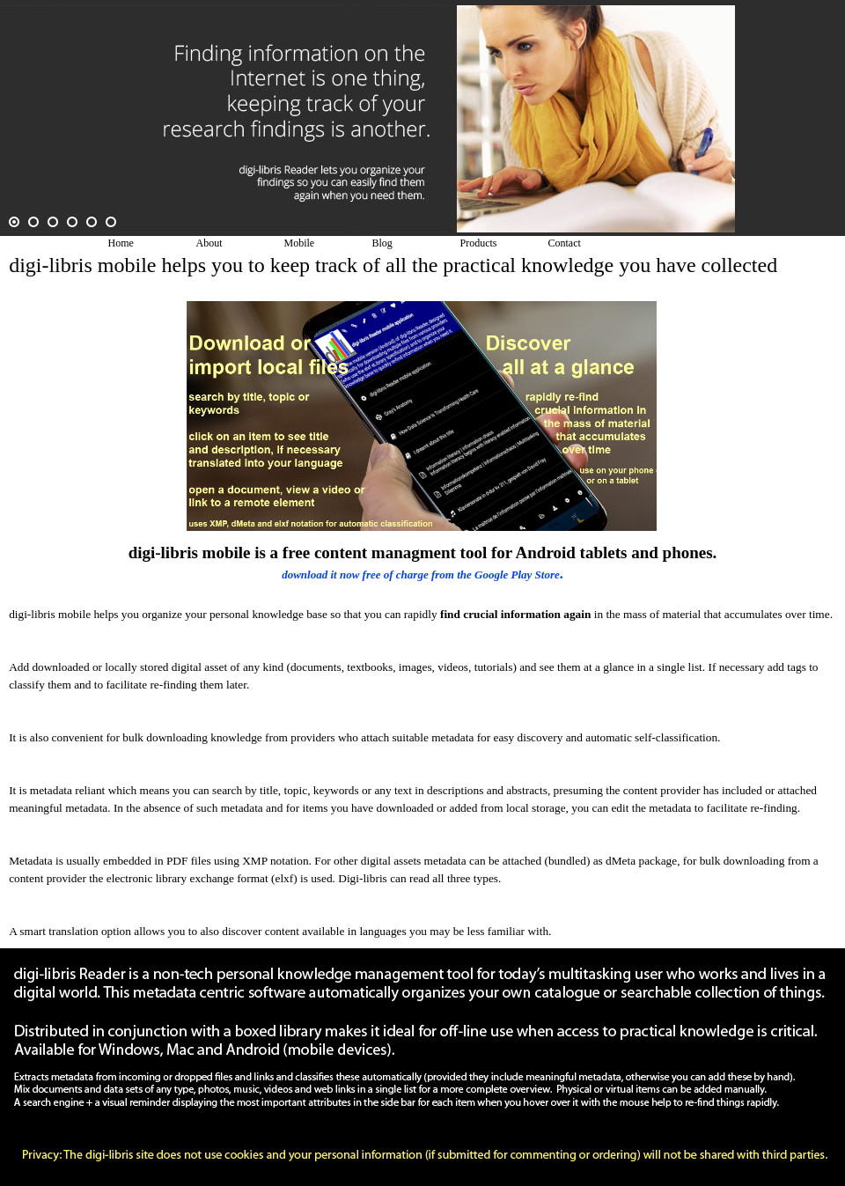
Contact (564, 243)
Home (121, 243)
